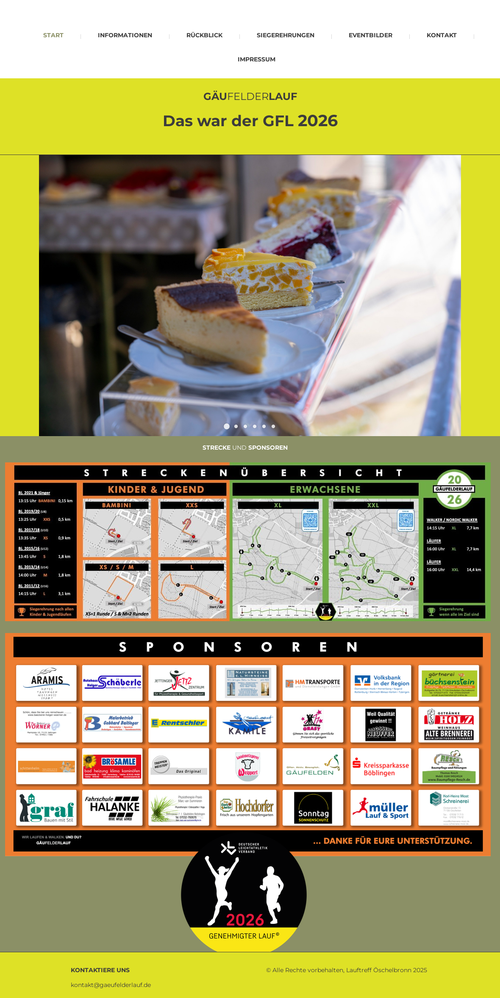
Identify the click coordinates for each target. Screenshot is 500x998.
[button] (227, 426)
